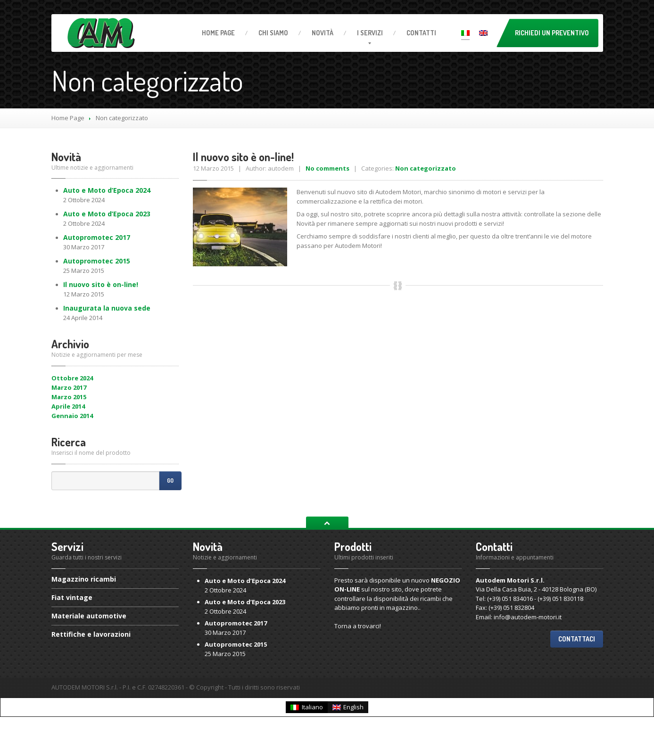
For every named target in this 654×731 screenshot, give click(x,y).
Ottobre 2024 (72, 378)
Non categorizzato (425, 168)
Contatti (421, 33)
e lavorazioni (91, 634)
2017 (96, 237)
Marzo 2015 (68, 397)
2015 (96, 260)
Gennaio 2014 (72, 415)
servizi (370, 33)
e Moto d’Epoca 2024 (106, 190)
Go (170, 480)
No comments (327, 168)
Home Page (67, 118)
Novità (322, 33)
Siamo (273, 33)
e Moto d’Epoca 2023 (106, 213)
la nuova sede (106, 308)
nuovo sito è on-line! (100, 284)
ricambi (83, 579)
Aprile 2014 (68, 406)
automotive (88, 615)
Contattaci (576, 639)
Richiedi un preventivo (552, 33)
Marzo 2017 (68, 387)
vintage (71, 597)
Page (218, 33)
